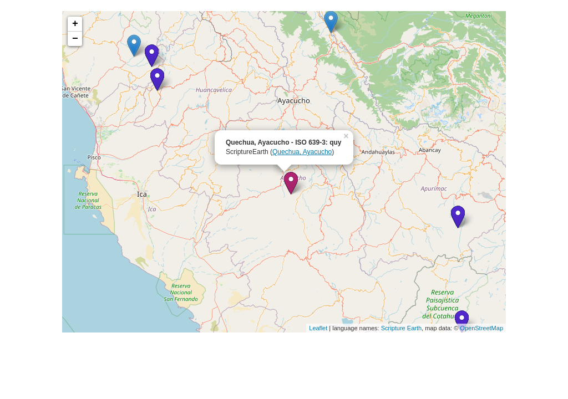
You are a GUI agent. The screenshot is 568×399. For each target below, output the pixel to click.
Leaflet (318, 328)
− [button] (75, 38)
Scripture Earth (401, 328)
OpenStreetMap (481, 328)
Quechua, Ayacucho (302, 152)
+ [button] (75, 23)
